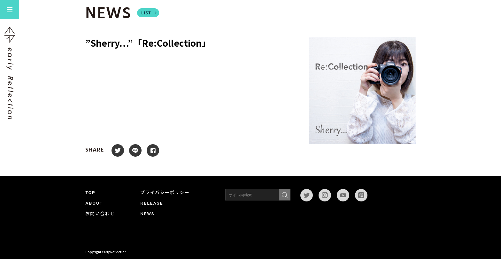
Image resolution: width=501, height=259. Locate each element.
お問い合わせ (100, 214)
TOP (90, 193)
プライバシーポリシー (164, 193)
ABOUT (94, 203)
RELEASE (151, 203)
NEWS (147, 214)
